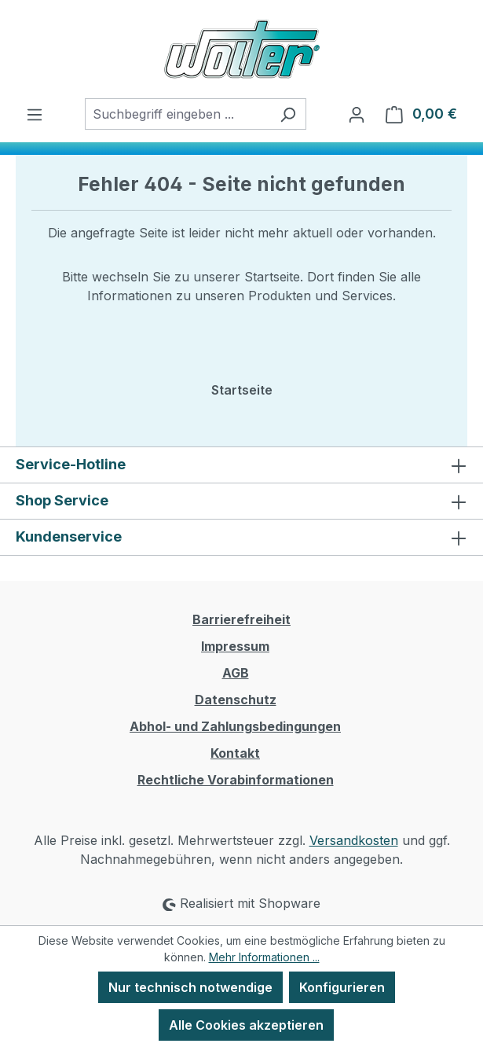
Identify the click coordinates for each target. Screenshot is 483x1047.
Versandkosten (353, 840)
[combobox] (177, 114)
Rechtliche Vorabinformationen (235, 780)
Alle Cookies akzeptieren (246, 1025)
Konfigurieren (342, 987)
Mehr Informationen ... (264, 957)
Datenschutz (235, 699)
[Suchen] (287, 114)
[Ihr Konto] (356, 114)
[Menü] (34, 114)
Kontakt (235, 753)
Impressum (235, 646)
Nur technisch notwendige (190, 987)
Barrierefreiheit (241, 619)
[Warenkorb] (421, 114)
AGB (235, 673)
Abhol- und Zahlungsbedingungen (235, 726)
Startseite (242, 390)
